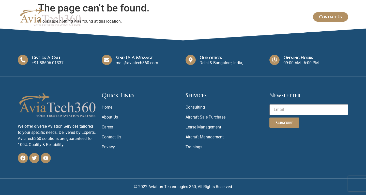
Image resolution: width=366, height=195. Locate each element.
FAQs (298, 17)
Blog (277, 17)
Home (212, 17)
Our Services (247, 17)
